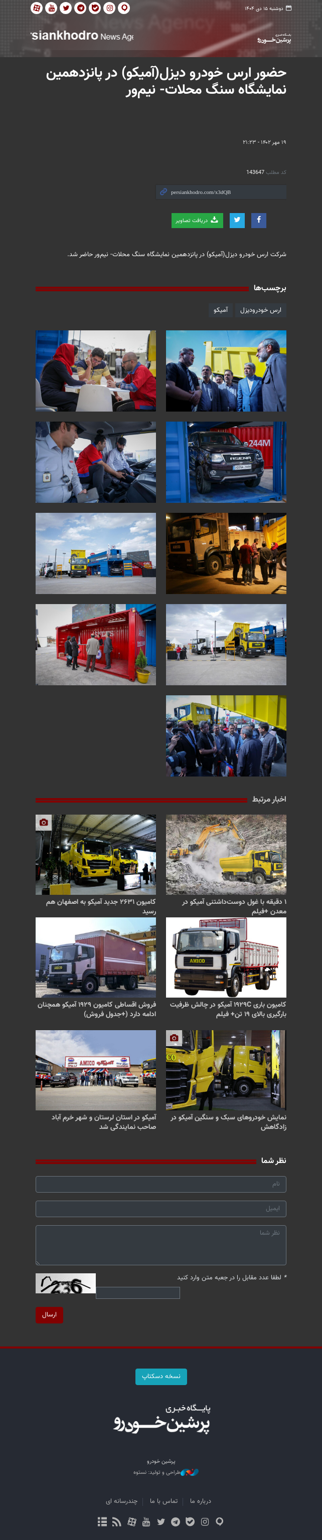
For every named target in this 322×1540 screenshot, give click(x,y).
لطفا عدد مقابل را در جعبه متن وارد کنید (231, 1278)
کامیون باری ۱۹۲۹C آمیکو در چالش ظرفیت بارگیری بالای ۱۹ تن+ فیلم (228, 1010)
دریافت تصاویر (197, 220)
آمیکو (221, 310)
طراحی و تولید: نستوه (166, 1473)
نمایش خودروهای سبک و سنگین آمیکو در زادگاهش (228, 1122)
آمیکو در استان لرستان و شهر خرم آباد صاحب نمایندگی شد (104, 1122)
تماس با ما (164, 1501)
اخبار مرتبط (269, 800)
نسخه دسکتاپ (161, 1377)
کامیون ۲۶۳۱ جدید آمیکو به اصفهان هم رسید (101, 907)
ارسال (49, 1315)
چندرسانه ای (121, 1501)
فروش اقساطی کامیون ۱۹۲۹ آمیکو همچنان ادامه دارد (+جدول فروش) (97, 1010)
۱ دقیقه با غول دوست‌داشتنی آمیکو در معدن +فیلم (234, 907)
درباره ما (200, 1501)
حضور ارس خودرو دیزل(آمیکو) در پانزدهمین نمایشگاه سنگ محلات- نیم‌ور (166, 81)
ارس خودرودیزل (260, 310)
